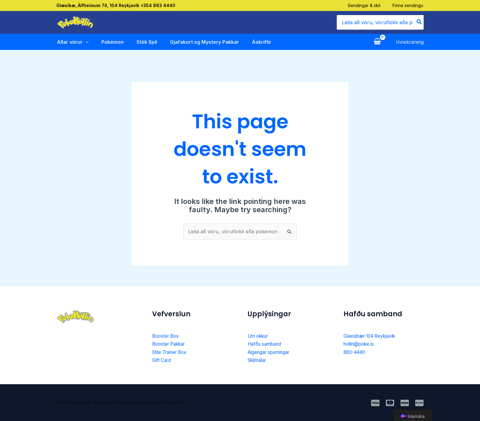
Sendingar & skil (364, 5)
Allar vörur (72, 42)
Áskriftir (261, 42)
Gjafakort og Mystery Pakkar (204, 42)
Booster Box (166, 336)
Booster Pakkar (170, 344)
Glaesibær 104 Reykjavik (371, 336)
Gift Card (162, 360)
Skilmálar (258, 360)
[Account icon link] (410, 42)
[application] (85, 42)
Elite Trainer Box (171, 352)
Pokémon (112, 42)
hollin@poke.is (360, 344)
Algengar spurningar (272, 352)
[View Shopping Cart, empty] (377, 42)
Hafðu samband (266, 344)
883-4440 (355, 352)
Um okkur (259, 336)
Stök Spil (146, 42)
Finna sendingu (408, 5)
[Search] (419, 22)
